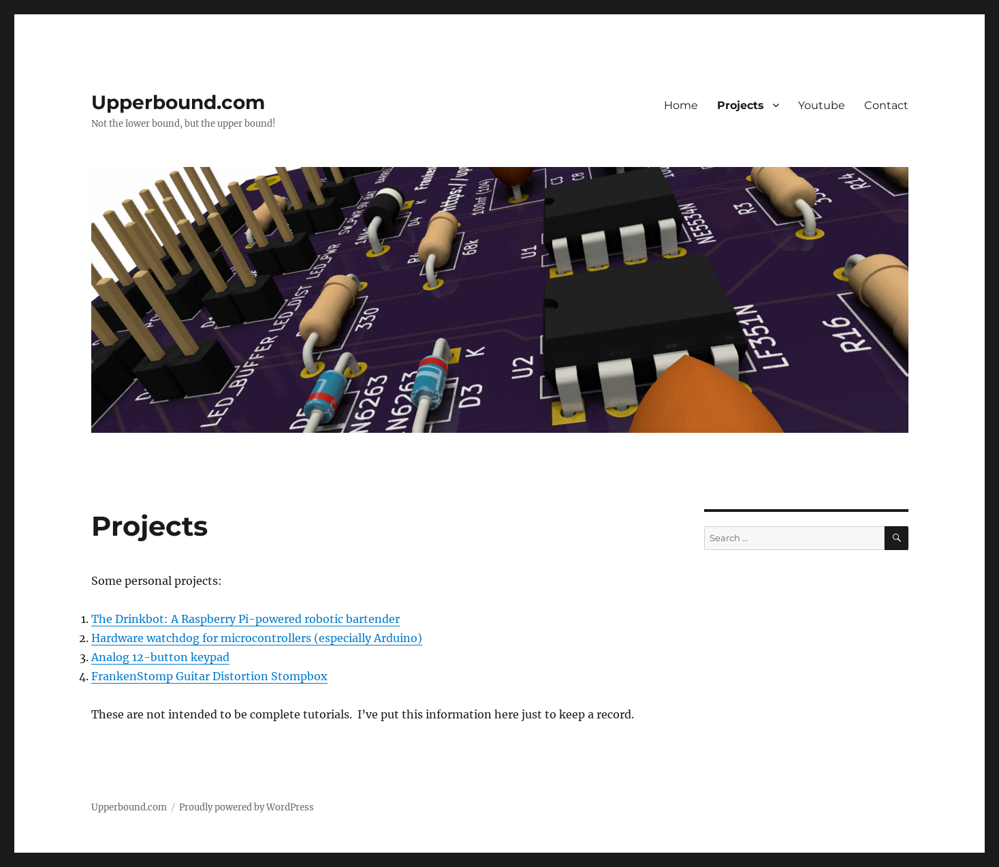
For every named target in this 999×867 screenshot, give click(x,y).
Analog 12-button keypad (160, 657)
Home (681, 105)
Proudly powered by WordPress (246, 807)
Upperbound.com (178, 102)
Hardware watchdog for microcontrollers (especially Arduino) (256, 638)
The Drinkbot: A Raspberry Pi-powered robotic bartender (245, 619)
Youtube (821, 105)
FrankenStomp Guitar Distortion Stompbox (209, 676)
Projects (740, 105)
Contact (886, 105)
